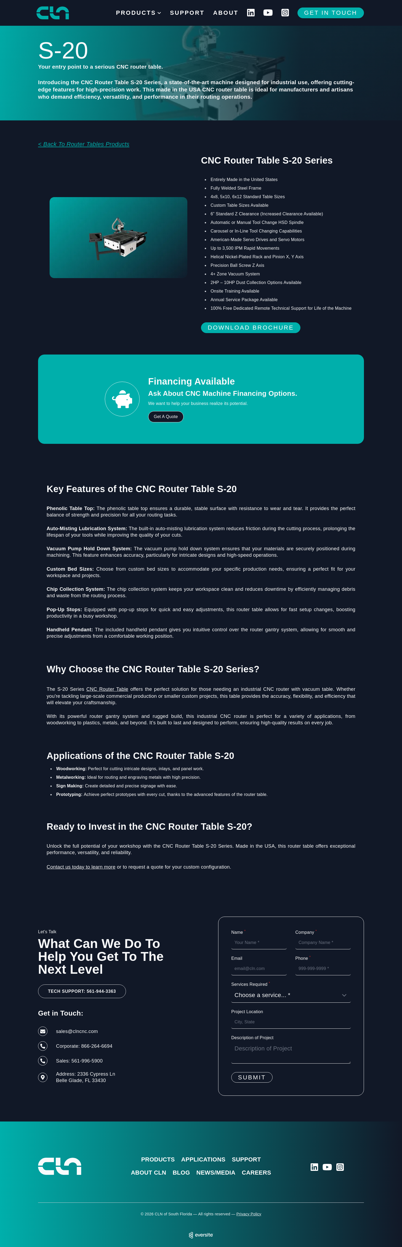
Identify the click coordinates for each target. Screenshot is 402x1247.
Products (158, 1159)
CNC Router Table (107, 689)
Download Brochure (251, 327)
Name (238, 932)
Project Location (247, 1011)
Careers (256, 1172)
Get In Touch (330, 12)
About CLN (148, 1172)
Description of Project (252, 1037)
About (225, 12)
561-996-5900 (87, 1061)
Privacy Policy (248, 1214)
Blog (181, 1172)
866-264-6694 (97, 1046)
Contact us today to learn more (81, 867)
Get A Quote (166, 416)
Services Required (250, 984)
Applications (203, 1159)
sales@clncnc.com (77, 1031)
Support (187, 12)
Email (236, 958)
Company (306, 932)
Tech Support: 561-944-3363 (82, 991)
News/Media (216, 1172)
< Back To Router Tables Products (83, 144)
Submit (252, 1077)
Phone (303, 958)
